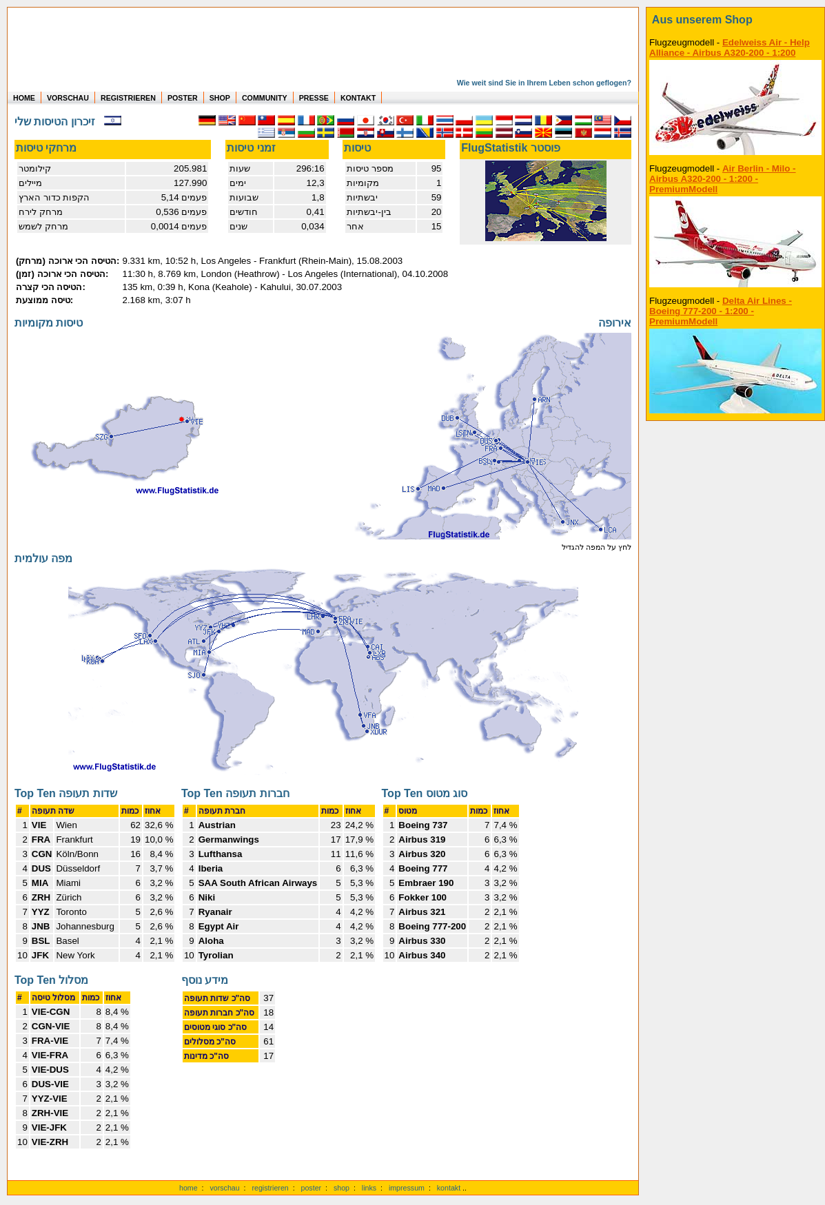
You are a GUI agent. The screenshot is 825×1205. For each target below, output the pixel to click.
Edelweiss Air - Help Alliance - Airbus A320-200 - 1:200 (729, 47)
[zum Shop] (735, 20)
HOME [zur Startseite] (24, 98)
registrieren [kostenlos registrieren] (270, 1188)
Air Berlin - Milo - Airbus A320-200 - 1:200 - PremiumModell (722, 178)
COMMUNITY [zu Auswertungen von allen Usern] (264, 98)
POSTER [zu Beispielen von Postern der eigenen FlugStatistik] (182, 98)
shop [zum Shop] (341, 1188)
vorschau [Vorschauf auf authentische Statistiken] (224, 1188)
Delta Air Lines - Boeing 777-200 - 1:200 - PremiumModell (720, 311)
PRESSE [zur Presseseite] (314, 98)
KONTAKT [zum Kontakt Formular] (358, 98)
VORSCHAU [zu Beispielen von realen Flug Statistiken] (68, 98)
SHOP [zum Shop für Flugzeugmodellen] (220, 98)
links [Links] (369, 1188)
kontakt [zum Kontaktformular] (448, 1188)
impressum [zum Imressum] (407, 1188)
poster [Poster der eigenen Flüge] (311, 1188)
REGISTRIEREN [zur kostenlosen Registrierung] (128, 98)
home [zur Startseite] (188, 1188)
